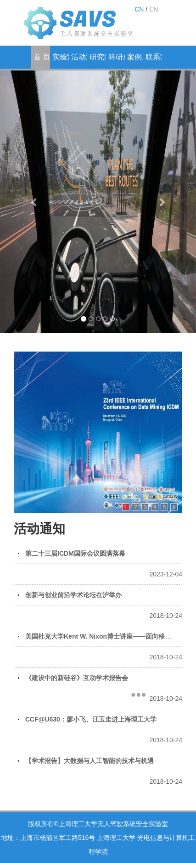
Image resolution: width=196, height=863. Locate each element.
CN (139, 9)
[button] (34, 201)
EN (153, 9)
